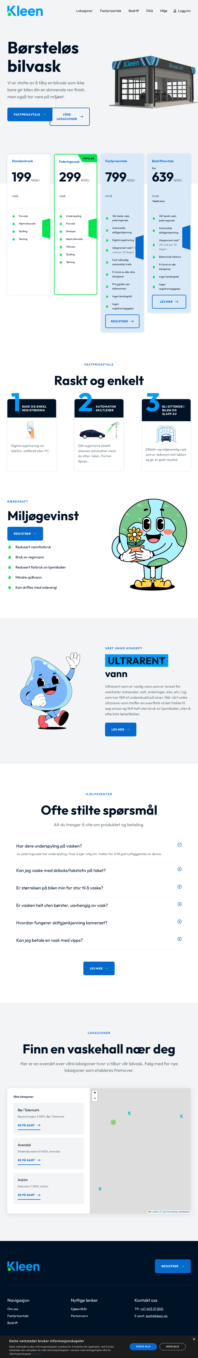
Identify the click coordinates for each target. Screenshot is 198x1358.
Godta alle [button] (143, 1346)
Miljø (163, 11)
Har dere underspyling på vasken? (49, 844)
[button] (99, 843)
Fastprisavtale (110, 11)
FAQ (149, 11)
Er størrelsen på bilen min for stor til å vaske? (59, 886)
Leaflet (153, 1209)
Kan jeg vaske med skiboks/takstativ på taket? (61, 868)
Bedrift (134, 11)
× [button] (193, 1339)
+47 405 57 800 (151, 1305)
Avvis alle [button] (172, 1346)
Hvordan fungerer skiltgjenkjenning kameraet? (61, 921)
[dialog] (99, 1346)
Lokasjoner (84, 11)
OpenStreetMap (170, 1209)
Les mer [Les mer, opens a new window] (37, 1353)
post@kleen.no (156, 1312)
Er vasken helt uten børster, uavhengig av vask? (62, 903)
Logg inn (184, 11)
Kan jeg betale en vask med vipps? (49, 938)
